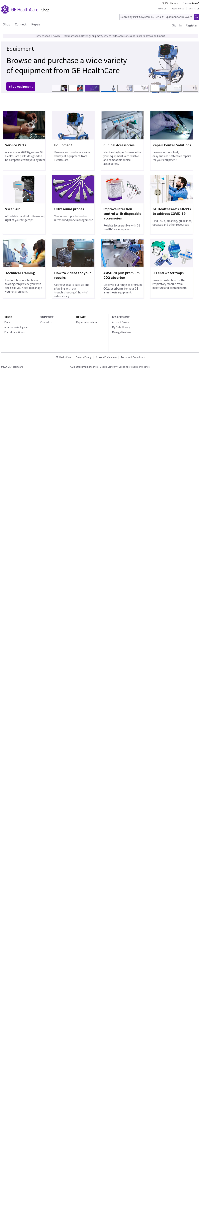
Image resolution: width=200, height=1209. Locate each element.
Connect (21, 24)
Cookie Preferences (106, 357)
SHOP (8, 317)
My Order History (121, 327)
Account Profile (120, 322)
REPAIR (81, 317)
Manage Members (121, 332)
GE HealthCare (63, 357)
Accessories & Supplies (16, 327)
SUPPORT (47, 317)
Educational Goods (14, 332)
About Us (162, 8)
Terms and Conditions (133, 357)
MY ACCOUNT (121, 317)
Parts (7, 322)
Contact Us (194, 8)
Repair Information (86, 322)
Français (187, 3)
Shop (6, 24)
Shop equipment (21, 86)
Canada (174, 3)
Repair (35, 24)
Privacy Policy (83, 357)
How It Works (178, 8)
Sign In (177, 25)
